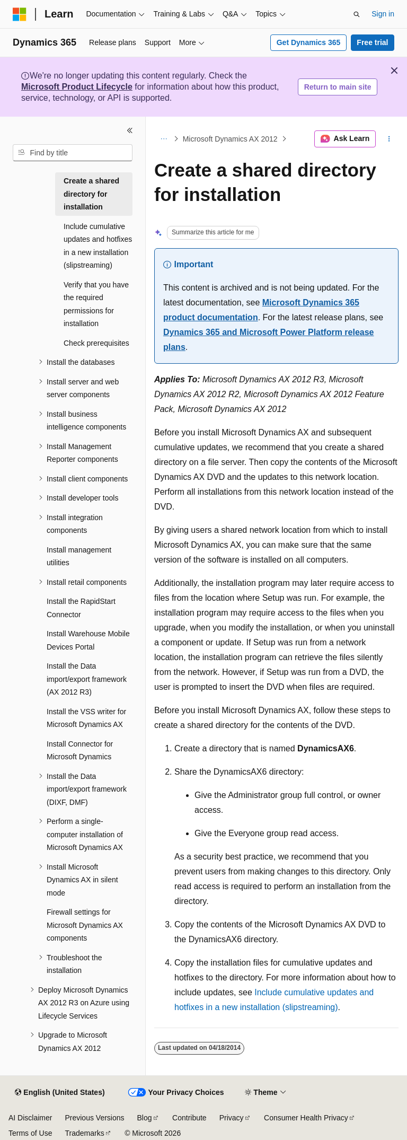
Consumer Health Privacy (306, 1117)
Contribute (189, 1117)
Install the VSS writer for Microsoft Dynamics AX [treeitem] (86, 718)
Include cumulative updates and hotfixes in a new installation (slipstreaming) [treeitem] (98, 246)
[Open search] (356, 14)
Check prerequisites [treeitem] (96, 343)
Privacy (231, 1117)
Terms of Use (30, 1133)
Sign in (382, 14)
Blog (144, 1117)
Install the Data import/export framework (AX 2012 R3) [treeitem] (87, 679)
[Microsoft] (19, 14)
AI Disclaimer (30, 1117)
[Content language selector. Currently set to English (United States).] (59, 1092)
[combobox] (72, 152)
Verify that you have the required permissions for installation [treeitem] (96, 304)
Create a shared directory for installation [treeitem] (91, 194)
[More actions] (389, 138)
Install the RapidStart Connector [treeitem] (81, 608)
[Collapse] (130, 130)
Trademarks (84, 1133)
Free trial (372, 42)
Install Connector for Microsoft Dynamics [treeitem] (80, 750)
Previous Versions (94, 1117)
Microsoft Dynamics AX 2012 (230, 139)
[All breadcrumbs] (163, 138)
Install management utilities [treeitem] (79, 556)
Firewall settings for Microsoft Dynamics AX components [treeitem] (85, 925)
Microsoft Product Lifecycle (76, 86)
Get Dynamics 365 (309, 42)
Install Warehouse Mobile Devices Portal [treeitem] (88, 640)
